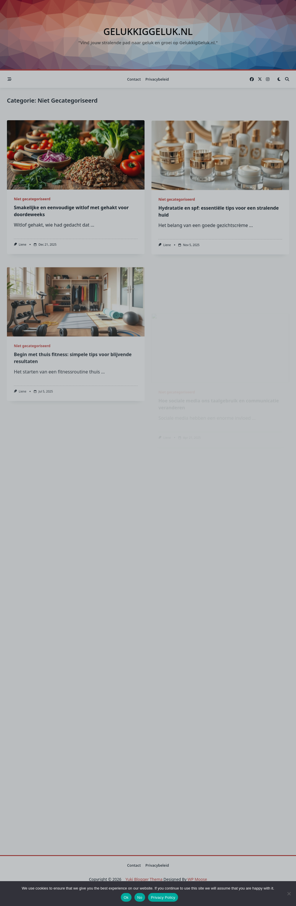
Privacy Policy (163, 897)
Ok (126, 897)
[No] (289, 893)
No (139, 897)
